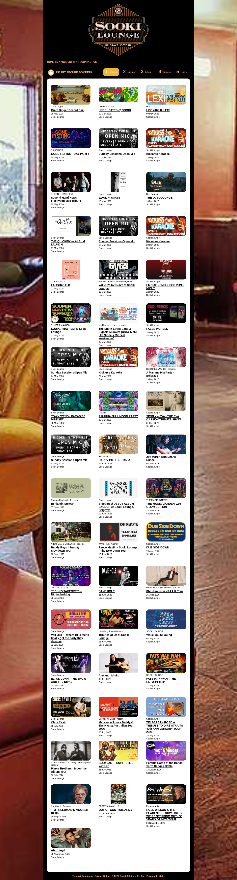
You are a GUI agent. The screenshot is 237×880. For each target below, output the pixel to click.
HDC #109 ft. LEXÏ (158, 110)
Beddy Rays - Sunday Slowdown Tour (65, 549)
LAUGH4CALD (60, 285)
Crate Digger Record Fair (67, 110)
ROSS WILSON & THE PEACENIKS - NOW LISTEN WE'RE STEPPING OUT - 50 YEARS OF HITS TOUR (164, 814)
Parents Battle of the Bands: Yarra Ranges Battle (164, 764)
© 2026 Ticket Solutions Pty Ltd (128, 876)
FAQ (76, 62)
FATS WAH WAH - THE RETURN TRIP (161, 680)
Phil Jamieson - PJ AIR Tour (164, 591)
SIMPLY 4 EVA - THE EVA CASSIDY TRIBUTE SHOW (163, 418)
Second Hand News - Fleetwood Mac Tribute (66, 199)
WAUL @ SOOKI (109, 197)
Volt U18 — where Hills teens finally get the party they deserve (70, 638)
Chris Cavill (58, 722)
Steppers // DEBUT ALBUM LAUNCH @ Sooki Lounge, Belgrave (116, 507)
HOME (50, 62)
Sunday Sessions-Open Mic (117, 153)
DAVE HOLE (107, 591)
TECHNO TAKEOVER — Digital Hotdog (66, 593)
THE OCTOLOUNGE (159, 197)
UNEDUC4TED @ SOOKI (115, 110)
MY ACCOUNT (64, 62)
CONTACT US (89, 62)
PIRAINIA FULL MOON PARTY (118, 416)
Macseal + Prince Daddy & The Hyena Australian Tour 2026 (116, 725)
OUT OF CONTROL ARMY (115, 809)
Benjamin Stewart (62, 503)
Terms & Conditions (82, 876)
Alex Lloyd (58, 850)
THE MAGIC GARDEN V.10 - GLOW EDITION (164, 505)
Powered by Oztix (155, 876)
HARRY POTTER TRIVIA (114, 460)
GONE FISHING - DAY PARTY (70, 153)
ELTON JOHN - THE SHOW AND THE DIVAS (68, 680)
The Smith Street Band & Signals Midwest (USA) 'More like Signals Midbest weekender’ (118, 333)
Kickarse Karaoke (158, 153)
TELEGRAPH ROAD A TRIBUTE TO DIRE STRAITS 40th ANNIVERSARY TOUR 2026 (164, 727)
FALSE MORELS (157, 328)
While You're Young (159, 634)
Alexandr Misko (109, 675)
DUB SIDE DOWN (157, 547)
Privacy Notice (102, 876)
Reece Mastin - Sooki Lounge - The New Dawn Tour (118, 549)
